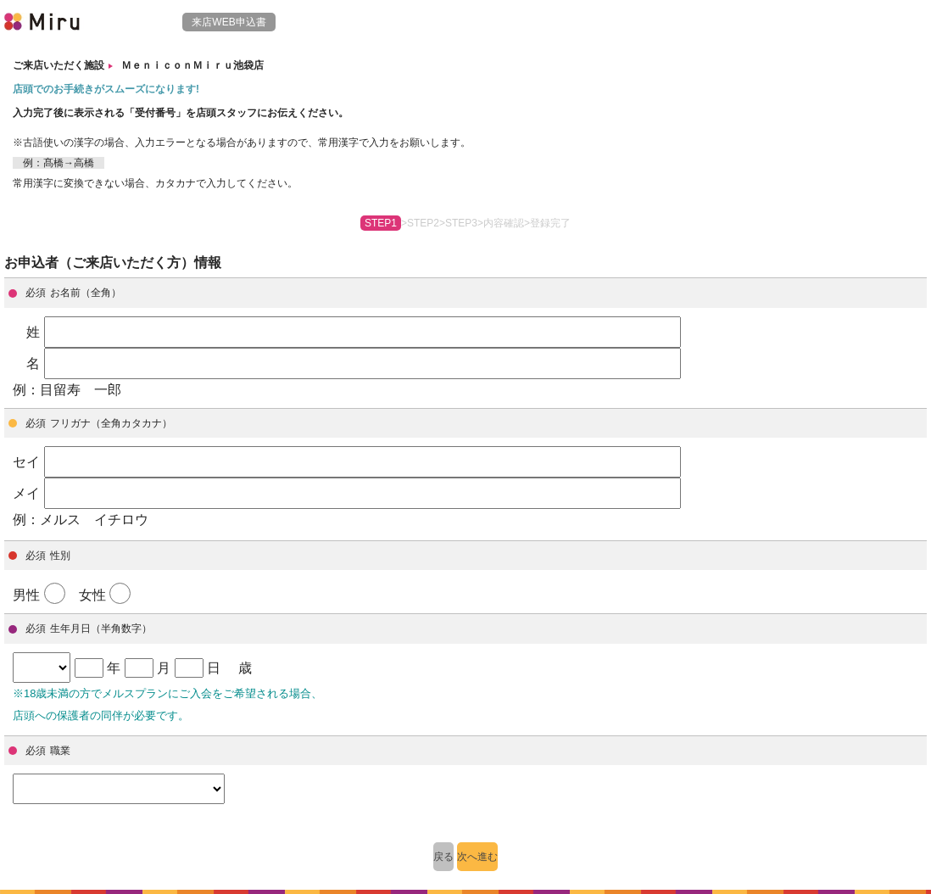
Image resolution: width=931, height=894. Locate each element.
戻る (443, 857)
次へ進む (477, 857)
